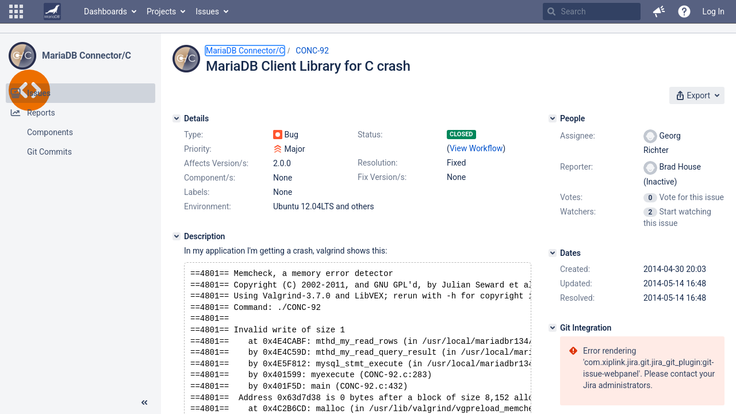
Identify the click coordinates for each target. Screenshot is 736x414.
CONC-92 (312, 50)
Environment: (207, 206)
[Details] (176, 118)
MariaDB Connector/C (86, 55)
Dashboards (105, 11)
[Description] (176, 236)
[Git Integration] (553, 328)
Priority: (198, 149)
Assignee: (577, 135)
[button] (16, 11)
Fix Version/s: (382, 177)
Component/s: (209, 177)
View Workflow (476, 148)
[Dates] (553, 253)
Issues (207, 11)
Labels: (196, 192)
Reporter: (576, 166)
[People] (553, 118)
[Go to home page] (52, 11)
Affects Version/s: (216, 163)
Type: (193, 134)
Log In (713, 11)
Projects (161, 11)
